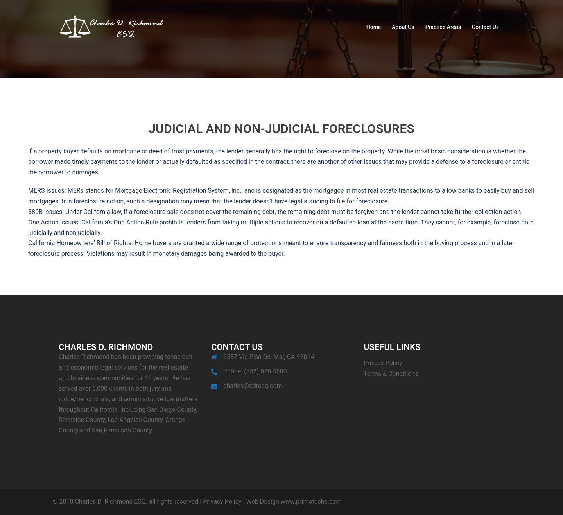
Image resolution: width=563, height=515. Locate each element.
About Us (403, 27)
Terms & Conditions (391, 373)
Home (373, 27)
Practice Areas (443, 27)
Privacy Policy (383, 363)
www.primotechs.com (310, 501)
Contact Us (485, 27)
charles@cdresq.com (252, 385)
